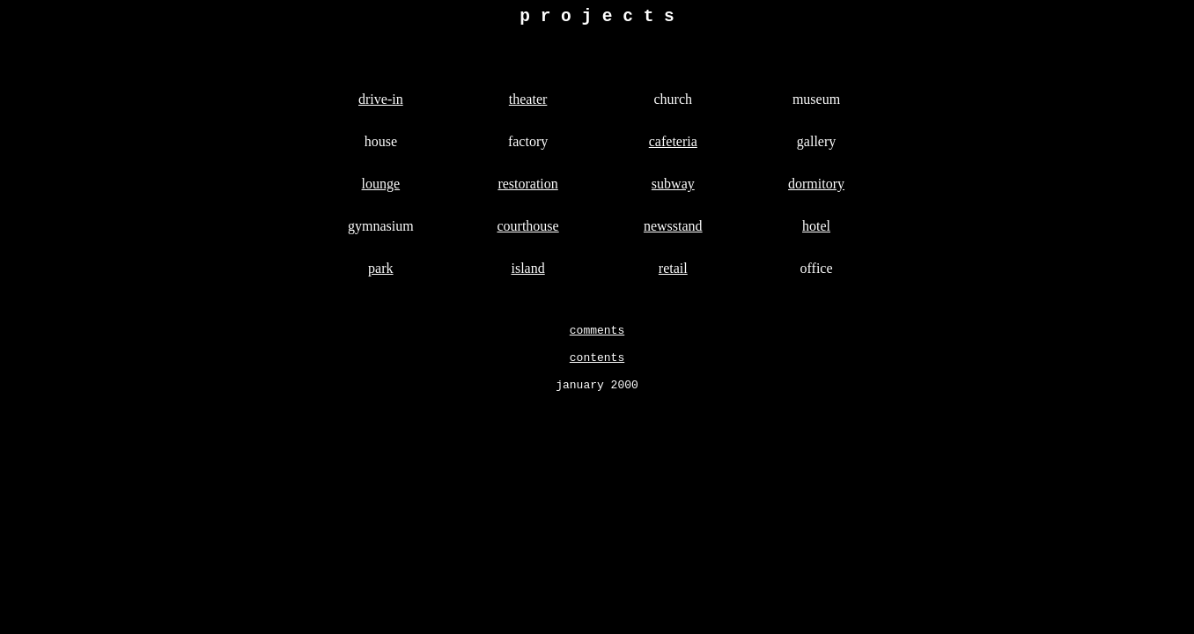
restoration (527, 188)
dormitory (816, 188)
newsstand (673, 230)
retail (673, 272)
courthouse (527, 230)
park (380, 272)
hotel (816, 230)
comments (597, 336)
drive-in (380, 103)
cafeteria (673, 145)
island (527, 272)
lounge (381, 188)
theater (528, 103)
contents (597, 366)
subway (673, 188)
